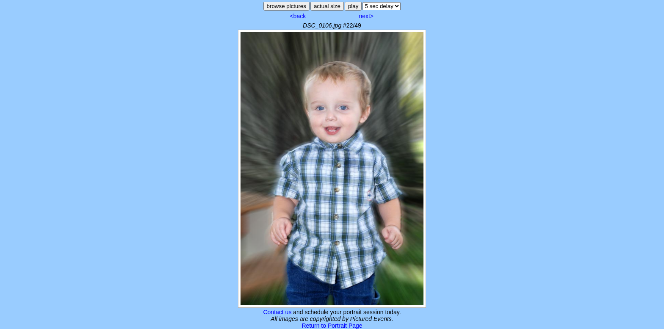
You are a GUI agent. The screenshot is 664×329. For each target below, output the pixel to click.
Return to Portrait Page (332, 325)
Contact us (277, 312)
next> (366, 16)
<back (298, 16)
